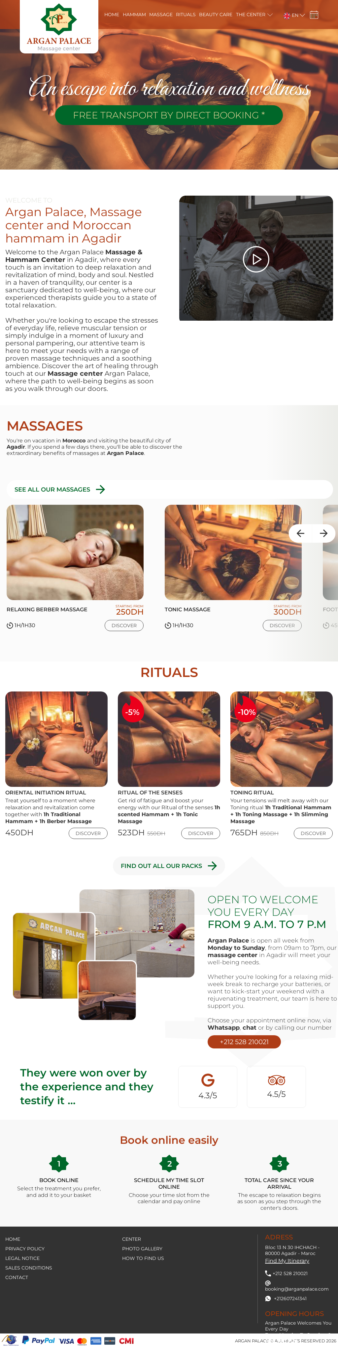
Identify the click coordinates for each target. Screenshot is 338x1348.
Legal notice (22, 1258)
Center (131, 1239)
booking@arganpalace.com (297, 1286)
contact (16, 1277)
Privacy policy (25, 1249)
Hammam (134, 14)
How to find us (143, 1258)
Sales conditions (28, 1268)
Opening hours (294, 1314)
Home (111, 14)
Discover (124, 625)
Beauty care (215, 14)
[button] (290, 14)
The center (250, 14)
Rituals (186, 14)
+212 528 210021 (244, 1042)
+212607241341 (286, 1298)
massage (161, 14)
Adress (279, 1237)
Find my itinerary (287, 1261)
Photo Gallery (142, 1249)
